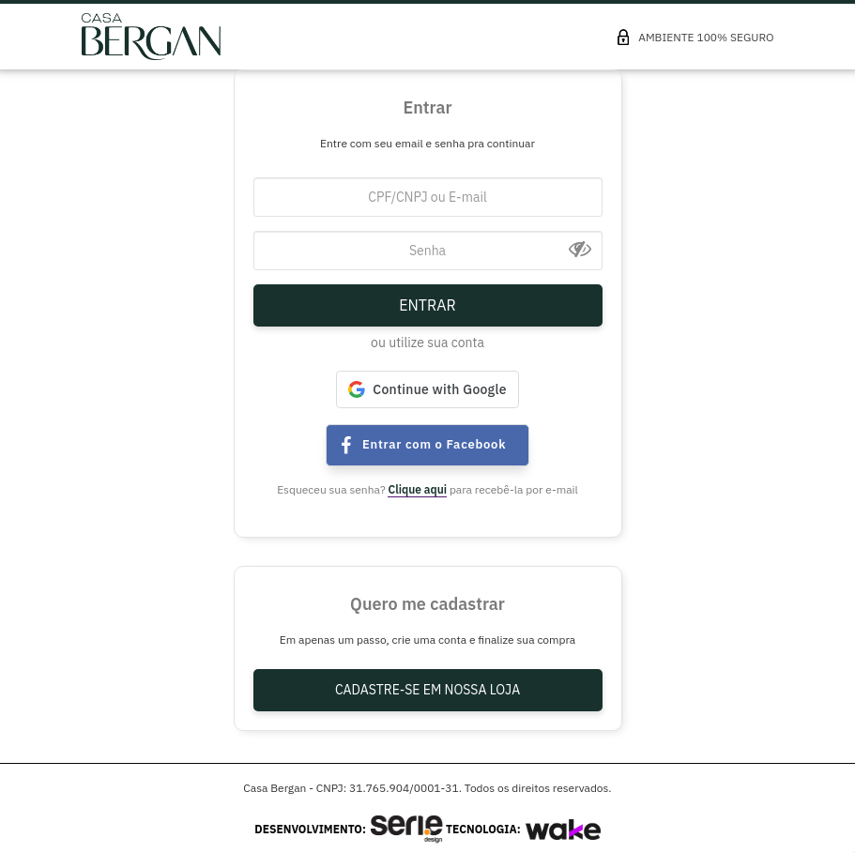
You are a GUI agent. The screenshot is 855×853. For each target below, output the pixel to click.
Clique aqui (417, 489)
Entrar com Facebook (349, 445)
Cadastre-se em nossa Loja (427, 689)
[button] (427, 389)
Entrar (427, 305)
